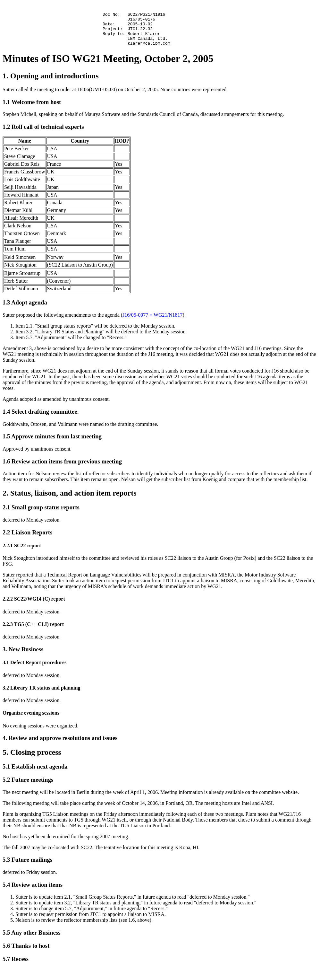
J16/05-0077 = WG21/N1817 (152, 323)
